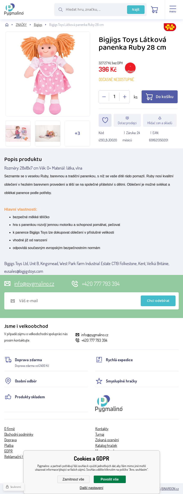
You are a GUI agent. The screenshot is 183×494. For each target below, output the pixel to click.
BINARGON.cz (170, 489)
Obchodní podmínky (18, 434)
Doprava (10, 439)
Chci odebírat (158, 301)
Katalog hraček (106, 445)
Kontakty (101, 428)
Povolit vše (110, 479)
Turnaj (99, 434)
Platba (8, 445)
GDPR (8, 451)
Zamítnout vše (73, 479)
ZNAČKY (21, 24)
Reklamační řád (15, 456)
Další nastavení (91, 488)
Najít (136, 10)
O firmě (9, 428)
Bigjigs (38, 24)
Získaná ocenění (107, 439)
